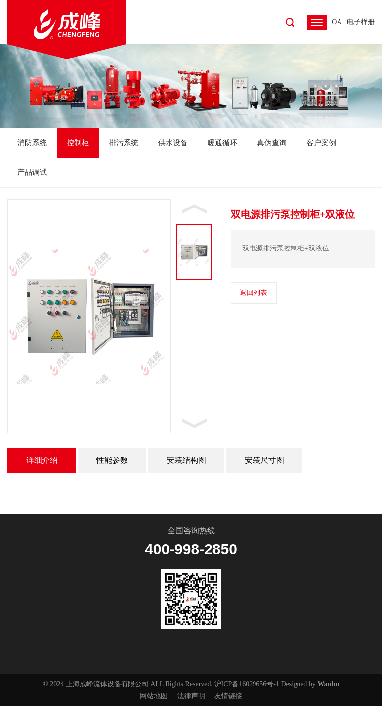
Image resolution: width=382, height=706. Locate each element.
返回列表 (253, 292)
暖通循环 (222, 143)
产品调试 (32, 172)
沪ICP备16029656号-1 (246, 684)
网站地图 (154, 696)
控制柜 (78, 143)
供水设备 (173, 143)
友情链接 (228, 696)
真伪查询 (272, 143)
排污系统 (123, 143)
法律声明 (191, 696)
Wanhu (328, 684)
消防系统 (32, 143)
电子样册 (361, 22)
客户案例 (321, 143)
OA (336, 22)
